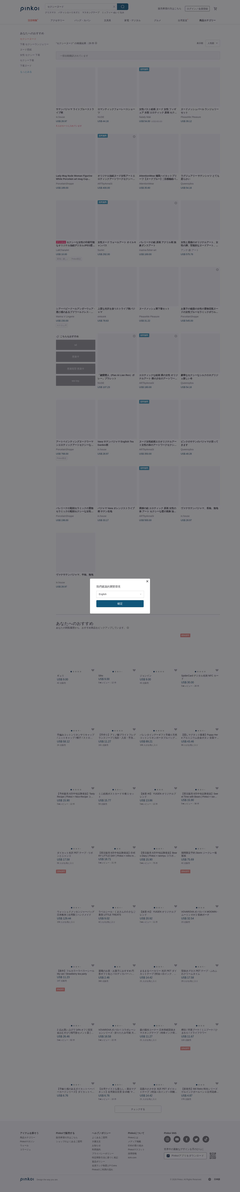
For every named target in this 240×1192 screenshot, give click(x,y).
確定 (120, 603)
